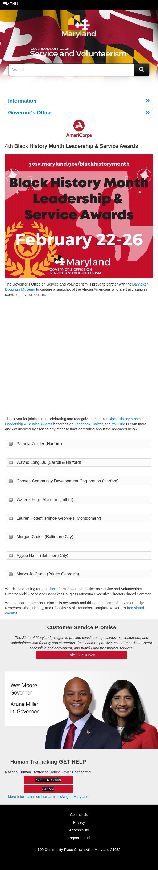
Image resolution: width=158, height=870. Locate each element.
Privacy (79, 822)
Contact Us (79, 815)
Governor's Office (29, 113)
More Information (48, 797)
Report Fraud (79, 838)
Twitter (75, 84)
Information (22, 101)
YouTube (119, 424)
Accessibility (79, 830)
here (54, 589)
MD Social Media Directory (92, 84)
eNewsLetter (83, 84)
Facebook (66, 84)
